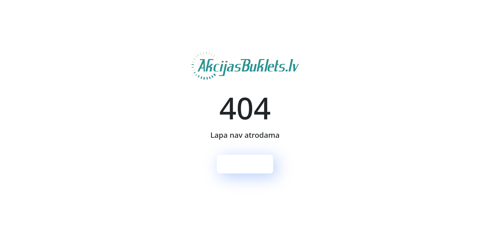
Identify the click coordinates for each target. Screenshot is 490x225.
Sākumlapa (245, 164)
